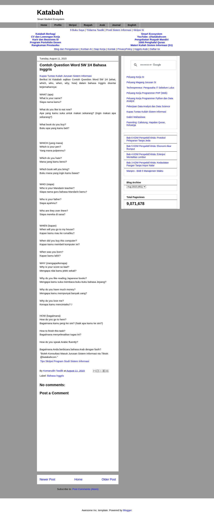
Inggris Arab (141, 49)
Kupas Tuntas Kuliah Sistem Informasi (146, 111)
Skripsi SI (138, 30)
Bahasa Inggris (55, 375)
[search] (153, 65)
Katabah (50, 12)
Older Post (109, 479)
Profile (58, 25)
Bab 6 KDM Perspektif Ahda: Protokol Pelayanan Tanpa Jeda (146, 139)
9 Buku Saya (77, 30)
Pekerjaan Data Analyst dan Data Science (148, 106)
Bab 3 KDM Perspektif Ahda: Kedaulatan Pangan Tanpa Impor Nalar (148, 164)
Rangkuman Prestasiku (45, 45)
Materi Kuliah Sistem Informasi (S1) (152, 45)
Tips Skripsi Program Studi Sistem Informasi (64, 361)
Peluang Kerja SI (135, 77)
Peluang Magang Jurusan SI (141, 82)
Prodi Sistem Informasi (118, 30)
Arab (102, 25)
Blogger (127, 510)
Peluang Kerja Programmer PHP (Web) (147, 93)
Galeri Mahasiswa (136, 117)
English (132, 25)
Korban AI (86, 49)
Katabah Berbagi (45, 33)
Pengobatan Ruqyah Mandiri (152, 39)
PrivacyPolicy (125, 49)
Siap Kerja (99, 49)
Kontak (111, 49)
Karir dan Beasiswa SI (45, 39)
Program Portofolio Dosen (45, 42)
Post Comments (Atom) (85, 489)
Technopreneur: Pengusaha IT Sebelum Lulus (150, 87)
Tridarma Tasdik (95, 30)
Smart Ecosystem (151, 33)
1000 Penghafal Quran (151, 42)
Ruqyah (88, 25)
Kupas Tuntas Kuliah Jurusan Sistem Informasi (66, 75)
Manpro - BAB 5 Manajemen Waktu (145, 171)
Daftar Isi (155, 49)
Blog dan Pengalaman (66, 49)
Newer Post (47, 479)
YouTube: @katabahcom (151, 36)
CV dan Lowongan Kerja (45, 36)
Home (44, 25)
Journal (116, 25)
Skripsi (73, 25)
